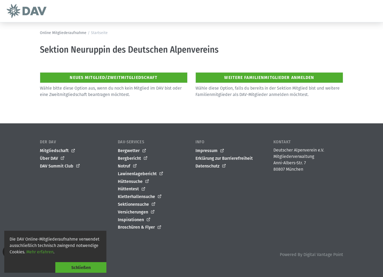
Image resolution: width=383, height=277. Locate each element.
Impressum (209, 150)
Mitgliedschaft (58, 150)
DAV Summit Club (60, 166)
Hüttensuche (133, 181)
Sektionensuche (137, 204)
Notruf (127, 166)
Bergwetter (132, 150)
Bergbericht (133, 158)
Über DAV (52, 158)
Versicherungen (136, 212)
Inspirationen (134, 219)
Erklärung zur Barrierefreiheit (224, 158)
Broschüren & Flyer (140, 227)
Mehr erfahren (39, 251)
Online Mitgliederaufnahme (63, 33)
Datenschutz (210, 166)
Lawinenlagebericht (141, 173)
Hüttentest (132, 189)
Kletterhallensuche (140, 196)
